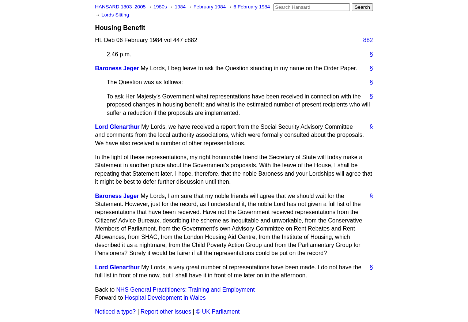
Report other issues (165, 311)
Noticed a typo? (115, 311)
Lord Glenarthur (117, 127)
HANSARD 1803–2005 (120, 7)
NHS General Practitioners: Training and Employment (185, 290)
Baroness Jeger (117, 68)
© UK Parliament (217, 311)
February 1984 (210, 7)
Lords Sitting (115, 15)
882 (368, 40)
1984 (181, 7)
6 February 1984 (252, 7)
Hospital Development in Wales (165, 298)
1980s (160, 7)
